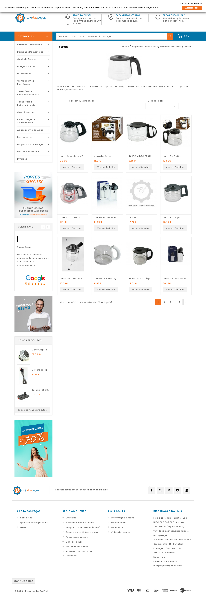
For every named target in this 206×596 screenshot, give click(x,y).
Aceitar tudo (192, 7)
